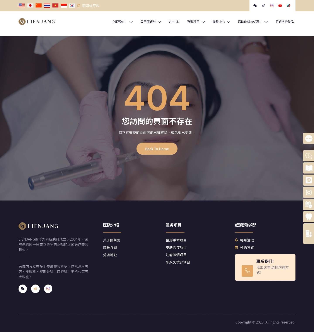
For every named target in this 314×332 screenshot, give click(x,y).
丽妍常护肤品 (284, 21)
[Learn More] (265, 267)
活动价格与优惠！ (253, 21)
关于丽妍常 (150, 21)
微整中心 (221, 21)
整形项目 (196, 21)
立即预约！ (122, 21)
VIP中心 (174, 21)
